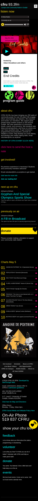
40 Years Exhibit (17, 371)
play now (9, 86)
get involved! (8, 159)
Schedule (17, 364)
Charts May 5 (8, 262)
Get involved (7, 364)
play (3, 48)
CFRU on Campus (8, 369)
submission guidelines (16, 388)
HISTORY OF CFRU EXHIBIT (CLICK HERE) (17, 141)
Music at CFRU (28, 364)
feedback (9, 435)
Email (5, 72)
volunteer (9, 447)
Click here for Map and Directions (14, 402)
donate (7, 461)
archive (6, 68)
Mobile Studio (21, 369)
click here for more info (9, 175)
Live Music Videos (10, 366)
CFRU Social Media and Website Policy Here (18, 410)
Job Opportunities (25, 366)
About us (31, 369)
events (7, 472)
